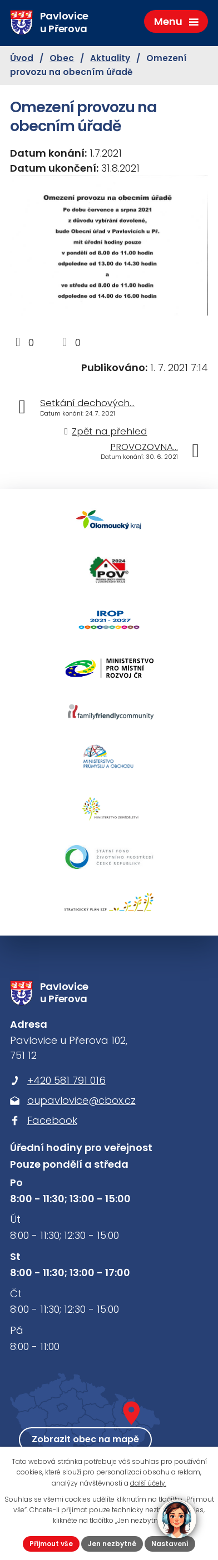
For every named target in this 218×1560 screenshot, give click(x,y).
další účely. (148, 1483)
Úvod (21, 58)
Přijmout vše (51, 1543)
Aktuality (110, 58)
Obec (61, 58)
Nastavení (170, 1543)
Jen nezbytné (112, 1543)
